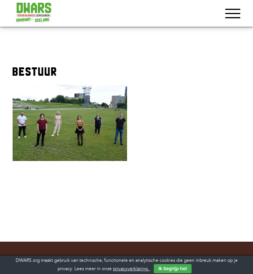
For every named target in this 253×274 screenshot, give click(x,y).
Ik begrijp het (172, 268)
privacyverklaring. (131, 269)
